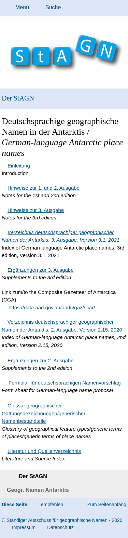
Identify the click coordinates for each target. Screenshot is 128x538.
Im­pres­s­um (23, 527)
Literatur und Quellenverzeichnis (44, 451)
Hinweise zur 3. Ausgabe (36, 210)
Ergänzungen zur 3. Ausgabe (40, 270)
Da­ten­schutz (60, 527)
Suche (53, 7)
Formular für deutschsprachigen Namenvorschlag (64, 383)
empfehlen (52, 504)
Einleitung (19, 166)
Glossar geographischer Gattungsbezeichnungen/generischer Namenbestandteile (43, 413)
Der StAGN (18, 98)
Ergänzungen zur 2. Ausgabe (40, 360)
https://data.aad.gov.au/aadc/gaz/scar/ (52, 307)
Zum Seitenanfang (106, 504)
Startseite (6, 477)
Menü (22, 7)
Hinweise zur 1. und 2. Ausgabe (44, 188)
